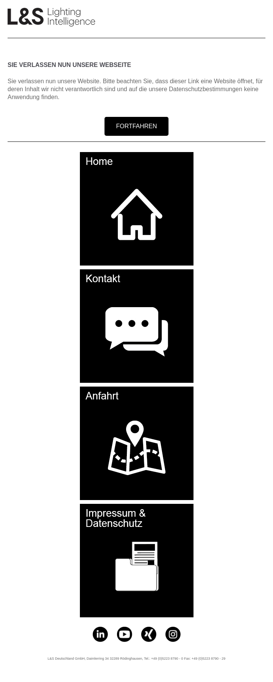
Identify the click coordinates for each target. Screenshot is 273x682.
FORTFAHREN (136, 126)
